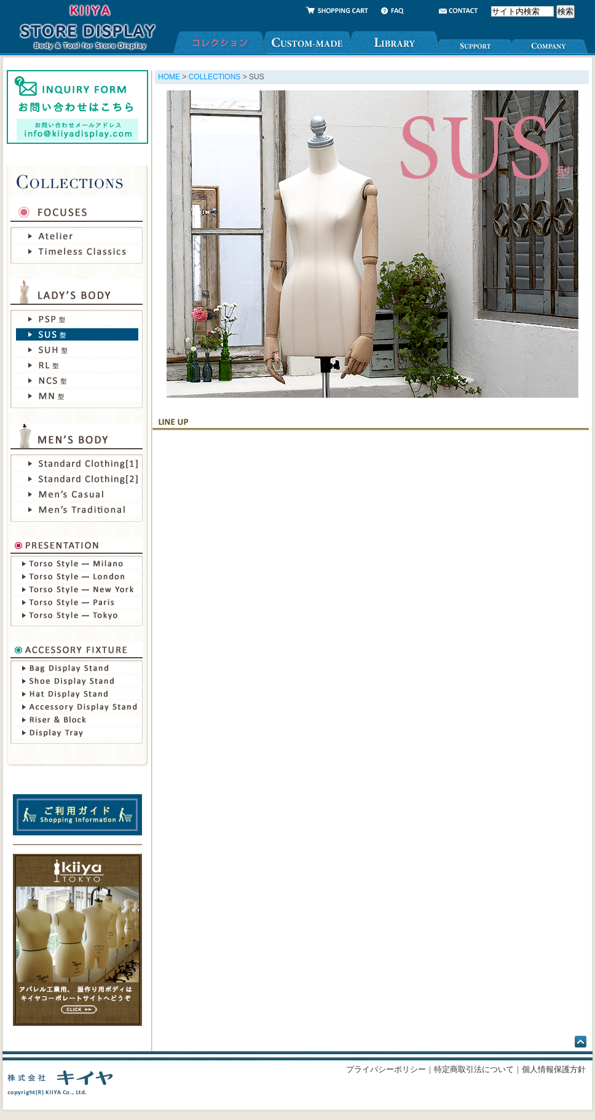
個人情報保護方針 (554, 1069)
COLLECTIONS (215, 77)
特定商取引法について (474, 1069)
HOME (169, 77)
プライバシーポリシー (386, 1069)
